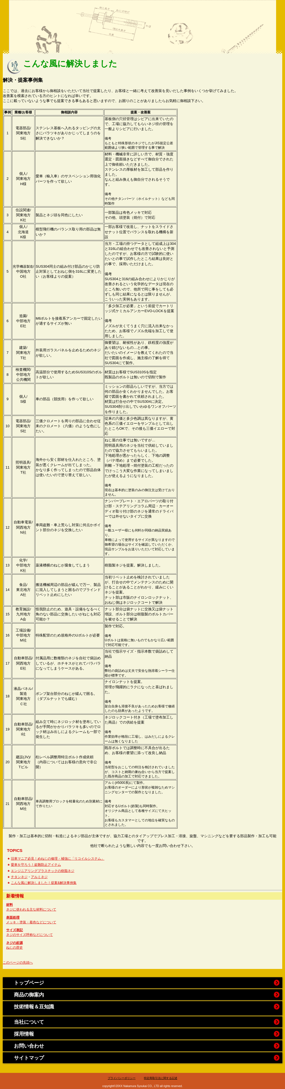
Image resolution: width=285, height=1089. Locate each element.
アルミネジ (39, 877)
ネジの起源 (14, 943)
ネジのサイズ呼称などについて (29, 935)
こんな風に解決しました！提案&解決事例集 (44, 883)
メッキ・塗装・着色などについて (31, 922)
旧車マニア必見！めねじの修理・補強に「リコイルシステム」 (57, 859)
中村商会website (142, 21)
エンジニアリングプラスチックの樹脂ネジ (42, 871)
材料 (9, 905)
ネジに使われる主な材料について (31, 909)
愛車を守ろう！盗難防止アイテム (36, 865)
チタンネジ (19, 877)
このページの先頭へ (18, 962)
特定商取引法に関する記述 (160, 1078)
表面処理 (12, 917)
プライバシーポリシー (122, 1078)
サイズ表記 (14, 930)
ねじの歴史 (14, 947)
